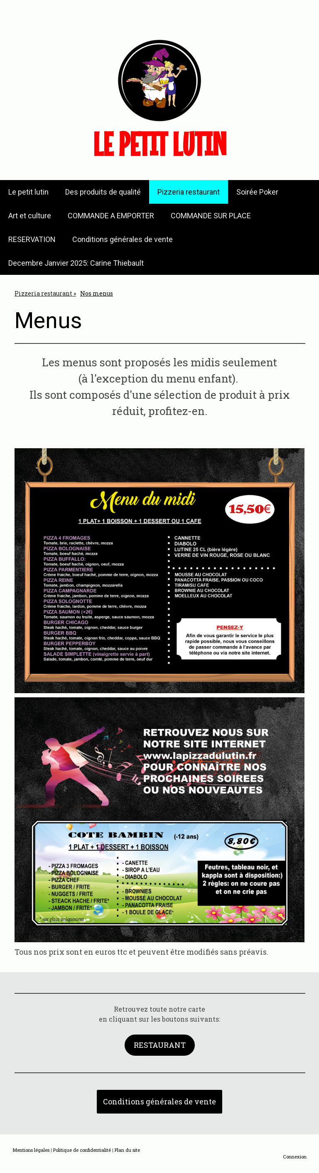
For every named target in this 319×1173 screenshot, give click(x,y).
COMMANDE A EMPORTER (111, 215)
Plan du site (127, 1150)
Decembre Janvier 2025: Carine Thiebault (76, 263)
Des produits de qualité (103, 192)
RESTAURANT (160, 1045)
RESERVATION (32, 239)
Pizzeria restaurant (188, 192)
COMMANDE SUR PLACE (211, 215)
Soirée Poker (257, 192)
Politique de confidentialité (82, 1150)
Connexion (295, 1156)
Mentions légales (30, 1150)
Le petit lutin (28, 192)
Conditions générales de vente (122, 239)
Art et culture (29, 215)
